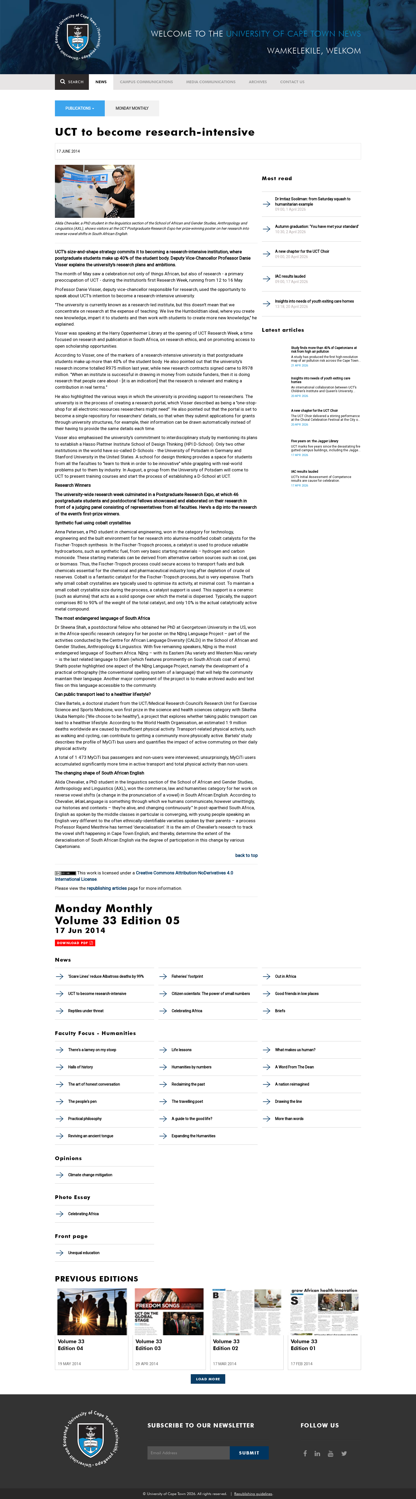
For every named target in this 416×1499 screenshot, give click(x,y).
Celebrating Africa (187, 1011)
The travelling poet (187, 1101)
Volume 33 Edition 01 (304, 1344)
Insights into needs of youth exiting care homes (314, 301)
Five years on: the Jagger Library (314, 441)
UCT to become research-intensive (97, 994)
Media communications (211, 82)
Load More (208, 1379)
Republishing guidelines (253, 1494)
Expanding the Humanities (193, 1136)
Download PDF (75, 943)
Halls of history (80, 1067)
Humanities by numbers (191, 1067)
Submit (249, 1453)
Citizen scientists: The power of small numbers (211, 994)
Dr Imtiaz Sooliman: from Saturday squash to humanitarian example (312, 201)
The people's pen (82, 1101)
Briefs (280, 1011)
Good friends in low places (297, 994)
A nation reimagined (292, 1084)
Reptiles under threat (85, 1011)
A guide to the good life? (192, 1119)
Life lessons (182, 1050)
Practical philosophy (85, 1119)
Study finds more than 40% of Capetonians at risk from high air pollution (324, 349)
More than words (289, 1119)
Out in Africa (285, 976)
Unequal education (83, 1253)
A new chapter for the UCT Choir (302, 251)
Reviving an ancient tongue (90, 1136)
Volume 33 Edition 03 (149, 1344)
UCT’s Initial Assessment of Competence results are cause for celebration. (321, 479)
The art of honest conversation (94, 1084)
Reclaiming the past (188, 1084)
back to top (246, 855)
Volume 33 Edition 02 (226, 1344)
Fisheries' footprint (187, 976)
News (101, 82)
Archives (258, 82)
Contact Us (292, 82)
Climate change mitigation (90, 1175)
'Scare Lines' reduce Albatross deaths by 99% (106, 976)
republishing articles (107, 888)
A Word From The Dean (294, 1067)
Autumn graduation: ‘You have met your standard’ (317, 226)
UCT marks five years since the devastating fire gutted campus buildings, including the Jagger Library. (325, 448)
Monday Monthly (132, 108)
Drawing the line (288, 1101)
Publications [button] (80, 108)
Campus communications (146, 82)
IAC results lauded (290, 276)
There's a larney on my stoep (92, 1050)
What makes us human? (295, 1050)
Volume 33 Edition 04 (71, 1344)
